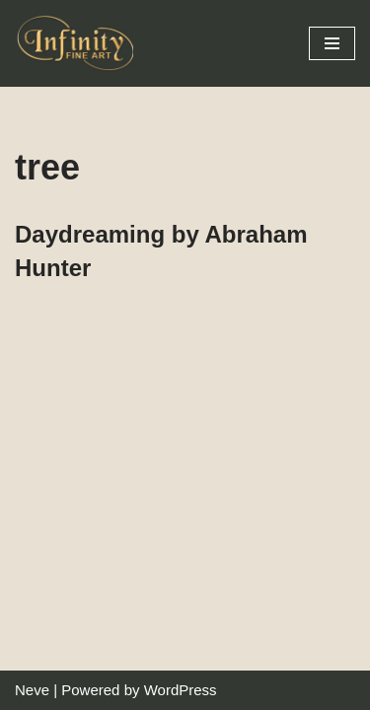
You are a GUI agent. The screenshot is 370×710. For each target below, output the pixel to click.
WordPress (180, 689)
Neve (32, 689)
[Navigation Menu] (332, 43)
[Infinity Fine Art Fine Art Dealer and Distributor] (79, 43)
